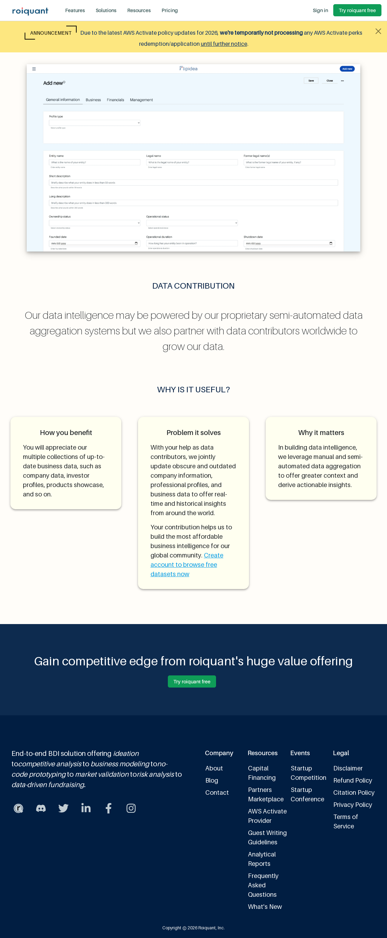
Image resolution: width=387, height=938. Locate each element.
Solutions (106, 10)
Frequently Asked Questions (263, 885)
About (214, 768)
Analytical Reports (262, 859)
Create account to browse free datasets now (186, 565)
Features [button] (75, 10)
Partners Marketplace (266, 794)
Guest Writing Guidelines (267, 837)
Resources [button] (139, 10)
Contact (217, 792)
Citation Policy (354, 792)
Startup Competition (308, 773)
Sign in (320, 10)
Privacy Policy (352, 804)
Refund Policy (352, 780)
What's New (265, 906)
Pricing (170, 10)
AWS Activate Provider (267, 816)
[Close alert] (378, 31)
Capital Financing (262, 773)
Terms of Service (345, 821)
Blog (211, 780)
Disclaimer (348, 768)
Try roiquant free (357, 10)
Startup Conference (307, 794)
